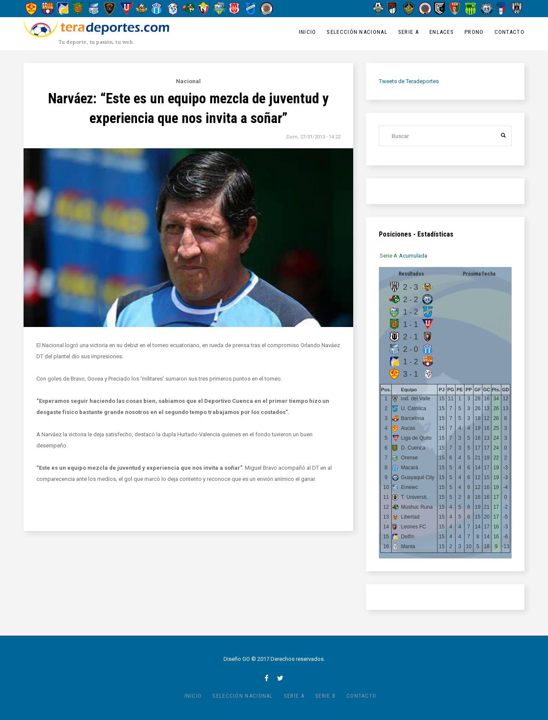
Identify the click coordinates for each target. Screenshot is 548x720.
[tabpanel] (445, 412)
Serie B (325, 696)
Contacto (509, 32)
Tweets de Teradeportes (409, 81)
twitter (280, 678)
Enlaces (441, 32)
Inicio (307, 32)
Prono (474, 32)
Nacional (188, 81)
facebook (266, 678)
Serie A (408, 32)
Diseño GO (236, 659)
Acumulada (413, 255)
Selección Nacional (357, 32)
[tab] (388, 256)
